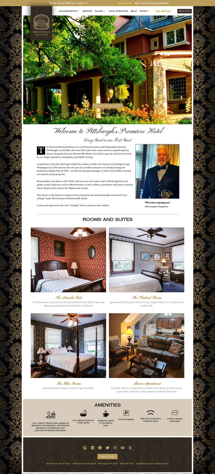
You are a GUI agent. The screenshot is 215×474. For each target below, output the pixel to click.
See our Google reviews (154, 3)
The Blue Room (68, 384)
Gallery (100, 11)
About (134, 11)
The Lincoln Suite (68, 298)
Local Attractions (118, 11)
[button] (26, 70)
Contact (143, 11)
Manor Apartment (146, 384)
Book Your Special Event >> (68, 3)
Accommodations (69, 11)
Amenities (87, 11)
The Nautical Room (147, 298)
